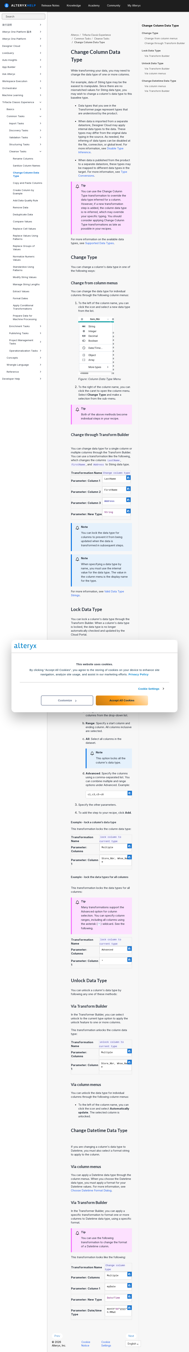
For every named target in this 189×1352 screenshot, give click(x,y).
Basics (24, 109)
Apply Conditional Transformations (23, 307)
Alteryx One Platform (21, 38)
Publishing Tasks (25, 333)
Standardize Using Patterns (23, 268)
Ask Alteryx (21, 73)
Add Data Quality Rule (25, 200)
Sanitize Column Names (26, 165)
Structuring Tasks (25, 144)
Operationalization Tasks (25, 350)
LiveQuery (21, 52)
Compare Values (22, 221)
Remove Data (20, 207)
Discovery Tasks (25, 130)
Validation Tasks (25, 137)
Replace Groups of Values (24, 247)
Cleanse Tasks (25, 151)
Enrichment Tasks (25, 326)
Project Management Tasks (25, 342)
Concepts (24, 357)
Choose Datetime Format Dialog (91, 1190)
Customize (67, 700)
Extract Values (21, 291)
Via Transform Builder (157, 55)
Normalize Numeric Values (24, 258)
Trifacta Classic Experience (21, 102)
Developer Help (21, 378)
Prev (57, 1335)
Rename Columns (23, 158)
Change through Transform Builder (165, 43)
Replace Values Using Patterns (25, 237)
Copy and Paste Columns (27, 182)
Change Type (150, 33)
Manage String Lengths (26, 284)
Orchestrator (21, 88)
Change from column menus (161, 38)
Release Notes (50, 5)
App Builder (21, 66)
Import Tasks (25, 123)
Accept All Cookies (121, 700)
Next (131, 1335)
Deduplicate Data (23, 214)
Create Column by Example (23, 192)
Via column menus (155, 73)
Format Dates (20, 298)
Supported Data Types (99, 243)
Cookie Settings (148, 688)
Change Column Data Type (26, 174)
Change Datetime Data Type (159, 80)
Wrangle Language (24, 364)
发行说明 (21, 24)
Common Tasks (24, 116)
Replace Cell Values (24, 228)
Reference (24, 371)
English (133, 1343)
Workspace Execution (21, 81)
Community (113, 5)
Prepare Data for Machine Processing (25, 317)
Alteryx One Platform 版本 (21, 31)
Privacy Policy (138, 674)
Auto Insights (21, 59)
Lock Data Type (151, 50)
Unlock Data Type (152, 63)
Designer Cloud (21, 45)
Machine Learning (21, 95)
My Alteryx (134, 5)
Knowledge (74, 5)
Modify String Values (25, 277)
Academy (94, 5)
